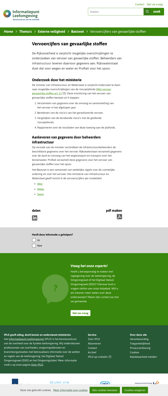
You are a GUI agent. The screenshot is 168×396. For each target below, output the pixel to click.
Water (40, 189)
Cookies (134, 352)
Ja (38, 239)
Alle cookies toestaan (104, 390)
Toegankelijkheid (140, 343)
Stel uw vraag (155, 4)
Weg (39, 183)
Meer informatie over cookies (70, 390)
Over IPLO (37, 364)
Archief (92, 352)
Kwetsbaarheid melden (143, 356)
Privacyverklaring (140, 347)
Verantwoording (139, 339)
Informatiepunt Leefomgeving (26, 339)
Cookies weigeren (135, 390)
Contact (139, 4)
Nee (39, 245)
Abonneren (94, 343)
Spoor (40, 194)
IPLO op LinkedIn (99, 356)
